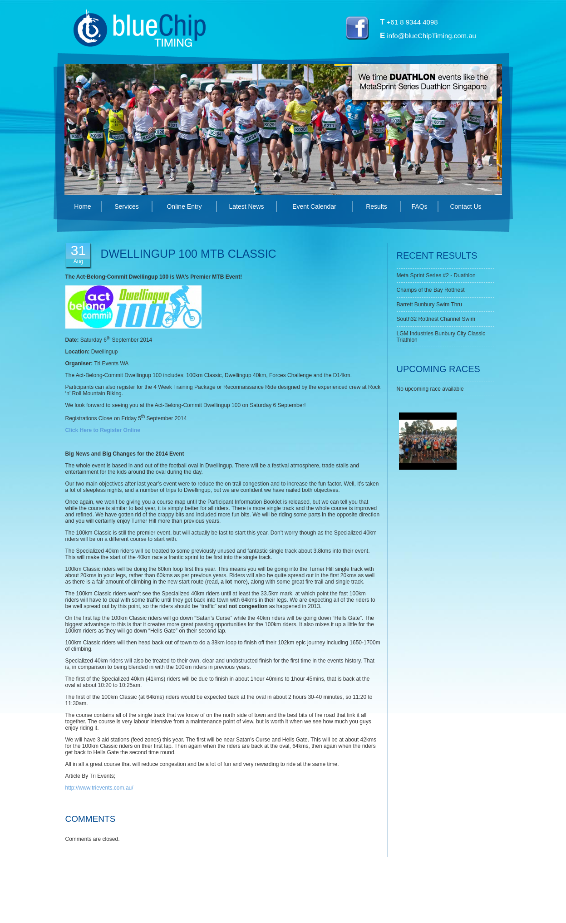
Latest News (246, 206)
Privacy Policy (275, 905)
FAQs (419, 206)
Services (126, 206)
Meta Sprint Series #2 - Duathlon (436, 275)
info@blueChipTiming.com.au (431, 35)
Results (376, 206)
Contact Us (465, 206)
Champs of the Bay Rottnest (431, 290)
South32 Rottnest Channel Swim (436, 319)
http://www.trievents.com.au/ (99, 788)
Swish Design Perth (367, 905)
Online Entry (184, 206)
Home (82, 206)
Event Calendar (314, 206)
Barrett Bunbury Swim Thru (430, 304)
